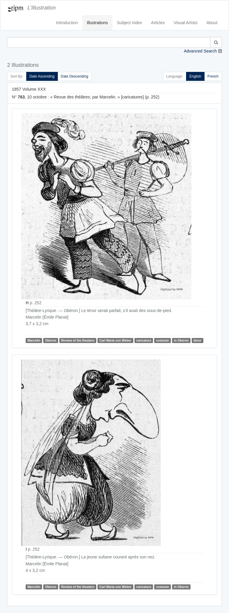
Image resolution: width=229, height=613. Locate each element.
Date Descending (74, 76)
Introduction (67, 22)
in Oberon (181, 340)
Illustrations (97, 22)
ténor (197, 340)
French (213, 76)
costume (162, 340)
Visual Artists (186, 22)
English (195, 76)
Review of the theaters (77, 340)
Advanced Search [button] (200, 51)
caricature (143, 340)
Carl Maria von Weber (115, 340)
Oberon (50, 340)
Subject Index (129, 22)
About (211, 22)
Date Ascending (42, 76)
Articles (158, 22)
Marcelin (33, 340)
